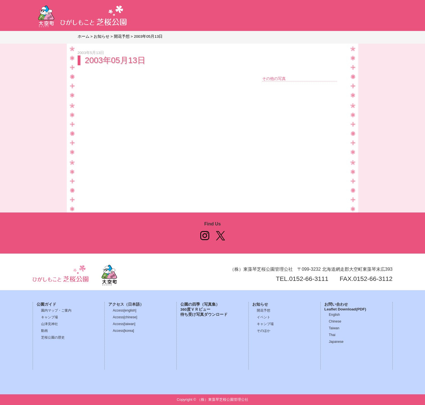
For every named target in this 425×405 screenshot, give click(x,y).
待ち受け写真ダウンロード (204, 314)
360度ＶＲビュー (195, 309)
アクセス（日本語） (126, 304)
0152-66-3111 (308, 278)
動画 (44, 331)
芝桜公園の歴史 (53, 337)
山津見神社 (49, 324)
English (334, 315)
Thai (332, 335)
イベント (263, 317)
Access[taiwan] (124, 324)
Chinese (335, 321)
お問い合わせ (336, 304)
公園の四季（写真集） (200, 304)
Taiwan (334, 328)
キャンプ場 (49, 317)
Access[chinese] (125, 317)
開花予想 (263, 310)
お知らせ (260, 304)
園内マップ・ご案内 (56, 310)
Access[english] (124, 310)
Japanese (336, 342)
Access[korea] (123, 331)
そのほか (263, 331)
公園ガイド (46, 304)
